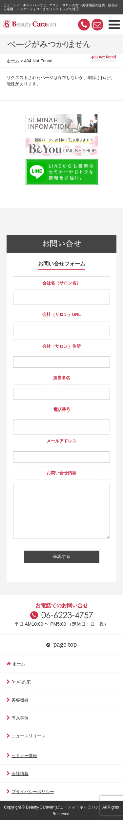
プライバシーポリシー (30, 791)
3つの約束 (19, 681)
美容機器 (18, 699)
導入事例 (18, 717)
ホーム (13, 60)
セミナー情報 (22, 755)
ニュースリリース (26, 735)
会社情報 (18, 773)
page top (61, 644)
